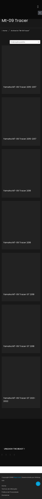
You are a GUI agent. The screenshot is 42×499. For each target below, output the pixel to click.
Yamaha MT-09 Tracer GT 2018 (18, 294)
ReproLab (17, 477)
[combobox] (25, 42)
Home (5, 31)
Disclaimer (5, 495)
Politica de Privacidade (10, 492)
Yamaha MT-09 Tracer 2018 (17, 190)
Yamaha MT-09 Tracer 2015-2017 (19, 87)
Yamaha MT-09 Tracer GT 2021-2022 (19, 400)
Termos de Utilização (9, 489)
